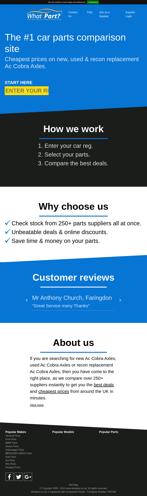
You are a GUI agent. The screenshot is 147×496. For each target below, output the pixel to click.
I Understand (93, 2)
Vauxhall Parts (12, 436)
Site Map (73, 485)
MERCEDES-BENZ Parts (18, 453)
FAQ (89, 12)
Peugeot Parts (12, 467)
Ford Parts (10, 439)
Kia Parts (10, 460)
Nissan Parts (12, 446)
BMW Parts (11, 443)
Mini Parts (10, 464)
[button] (26, 300)
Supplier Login (130, 14)
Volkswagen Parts (14, 450)
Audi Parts (10, 457)
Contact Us (72, 14)
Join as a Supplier (104, 14)
